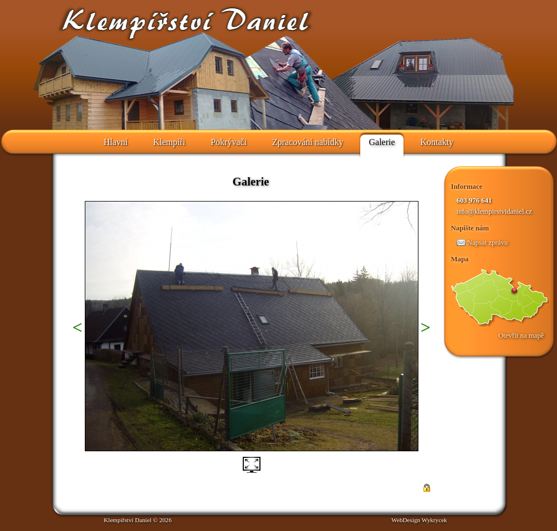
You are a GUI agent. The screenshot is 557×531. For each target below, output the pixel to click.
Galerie (382, 142)
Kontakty (437, 142)
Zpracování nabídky (307, 142)
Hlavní (116, 142)
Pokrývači (229, 142)
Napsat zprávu (482, 242)
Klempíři (169, 142)
